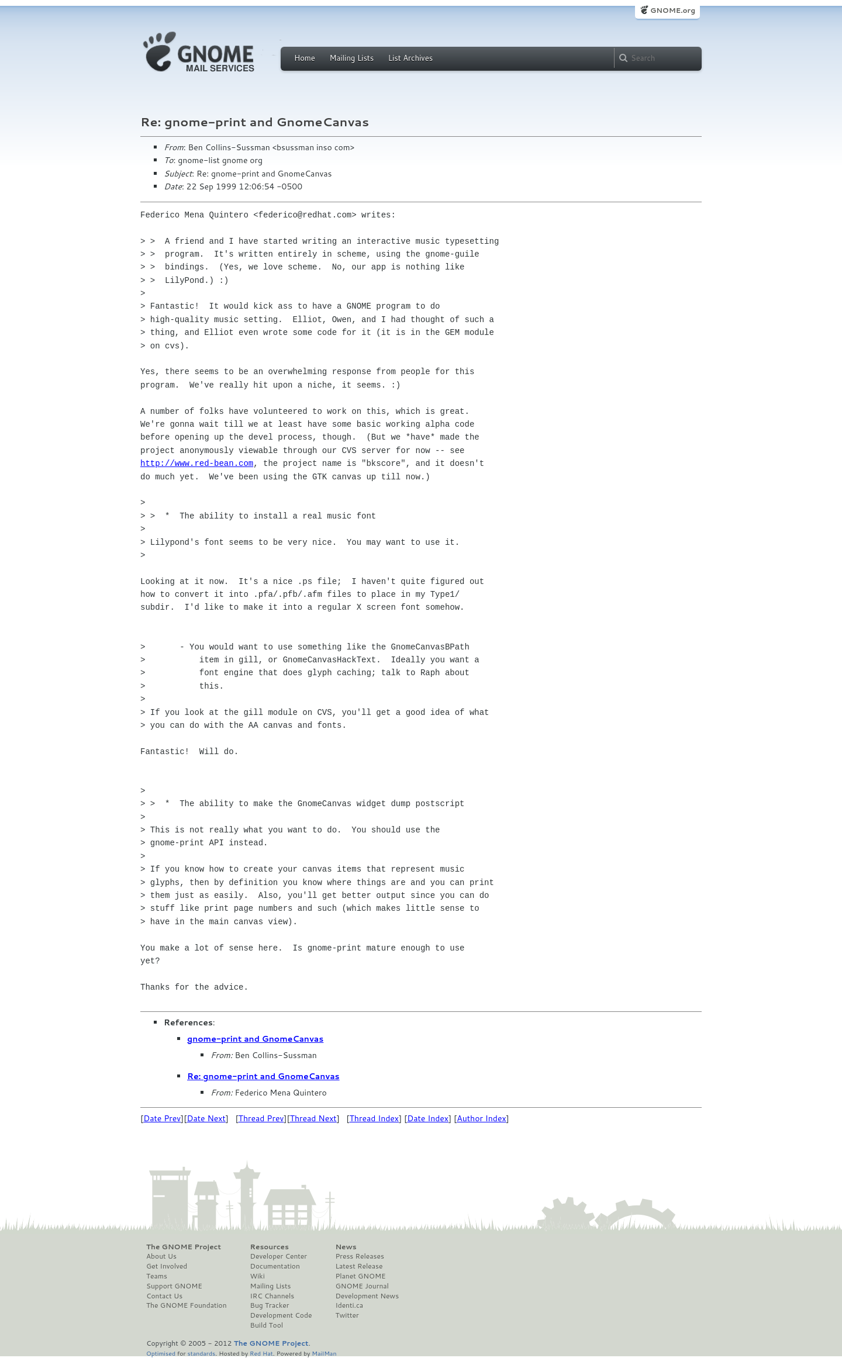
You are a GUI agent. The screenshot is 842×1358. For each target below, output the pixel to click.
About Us (161, 1256)
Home (304, 58)
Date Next (206, 1118)
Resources (269, 1247)
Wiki (257, 1276)
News (345, 1247)
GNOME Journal (362, 1286)
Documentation (275, 1266)
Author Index (481, 1118)
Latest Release (358, 1266)
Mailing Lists (351, 58)
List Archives (410, 58)
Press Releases (359, 1256)
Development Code (281, 1315)
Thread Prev (261, 1118)
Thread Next (313, 1118)
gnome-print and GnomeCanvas (255, 1039)
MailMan (324, 1353)
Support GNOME (174, 1286)
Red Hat (261, 1353)
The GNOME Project (183, 1247)
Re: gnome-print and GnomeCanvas (263, 1076)
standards (201, 1353)
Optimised (160, 1353)
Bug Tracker (269, 1305)
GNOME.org (672, 10)
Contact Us (164, 1296)
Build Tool (266, 1325)
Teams (156, 1276)
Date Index (427, 1118)
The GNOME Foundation (186, 1305)
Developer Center (278, 1256)
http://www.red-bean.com (196, 463)
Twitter (346, 1315)
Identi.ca (349, 1305)
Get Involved (166, 1266)
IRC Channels (272, 1296)
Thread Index (374, 1118)
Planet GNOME (360, 1276)
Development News (367, 1296)
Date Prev (162, 1118)
